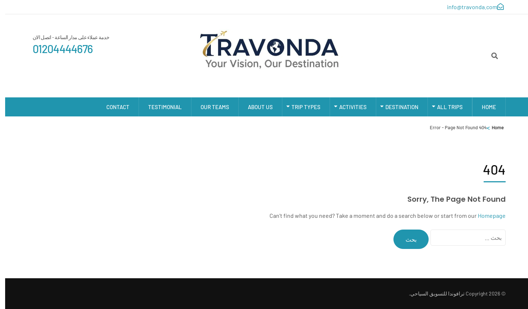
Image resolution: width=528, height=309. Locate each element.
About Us (255, 107)
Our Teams (209, 107)
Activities (348, 107)
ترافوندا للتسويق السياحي (432, 293)
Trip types (300, 107)
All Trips (445, 107)
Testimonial (160, 107)
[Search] (489, 56)
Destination (396, 107)
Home (484, 107)
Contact (112, 107)
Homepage (486, 215)
